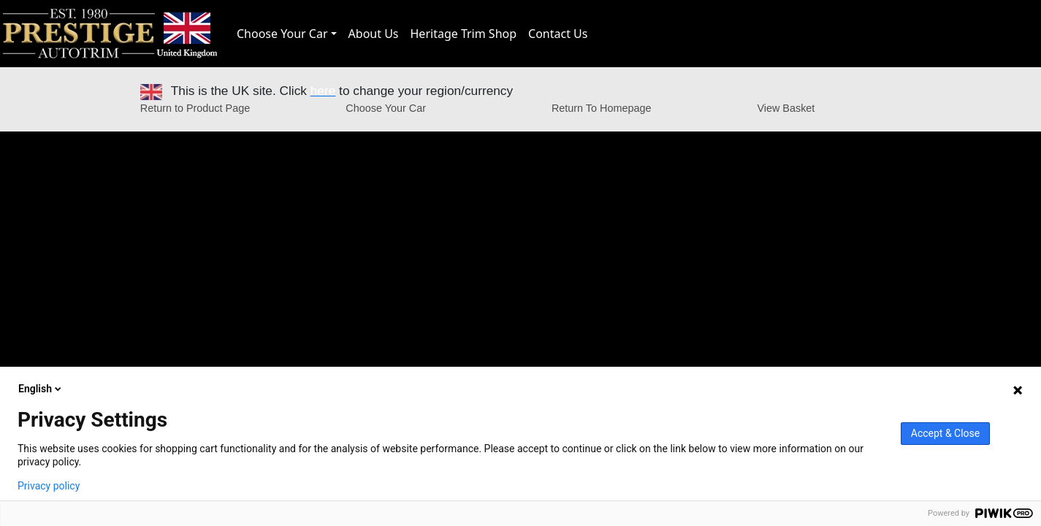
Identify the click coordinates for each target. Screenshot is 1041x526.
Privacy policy (49, 486)
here (323, 90)
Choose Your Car (282, 34)
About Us (373, 34)
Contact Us (557, 34)
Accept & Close (945, 433)
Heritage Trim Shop (464, 34)
